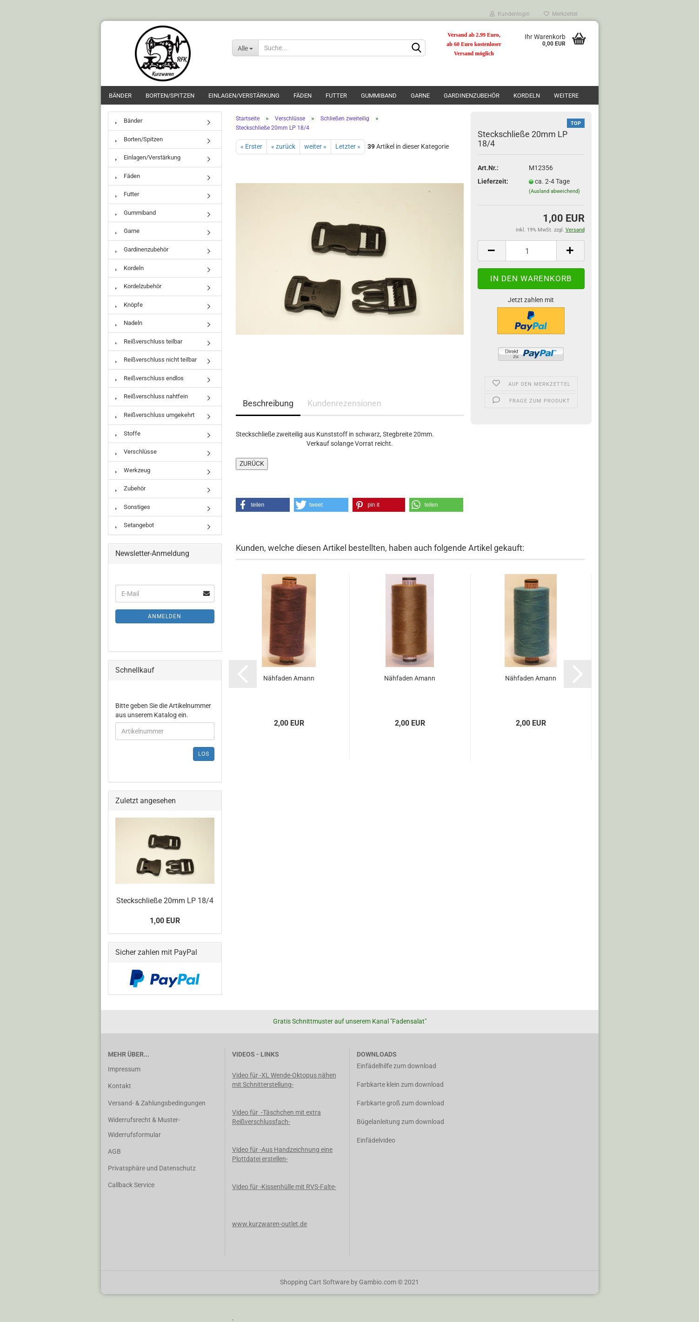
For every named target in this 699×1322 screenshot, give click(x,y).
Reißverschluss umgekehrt (154, 414)
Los (203, 754)
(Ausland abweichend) (554, 191)
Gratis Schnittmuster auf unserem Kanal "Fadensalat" (349, 1021)
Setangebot (134, 525)
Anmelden (164, 616)
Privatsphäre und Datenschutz (152, 1168)
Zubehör (130, 488)
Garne (420, 95)
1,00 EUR (165, 920)
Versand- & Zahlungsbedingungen (157, 1103)
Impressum (124, 1069)
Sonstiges (132, 506)
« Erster (251, 146)
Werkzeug (132, 470)
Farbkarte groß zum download (400, 1103)
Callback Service (131, 1185)
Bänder (120, 95)
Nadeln (128, 322)
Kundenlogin (510, 14)
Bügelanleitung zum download (400, 1121)
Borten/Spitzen (170, 95)
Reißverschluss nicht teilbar (156, 359)
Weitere (566, 95)
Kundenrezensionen (344, 403)
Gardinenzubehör (471, 95)
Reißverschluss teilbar (148, 341)
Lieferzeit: (493, 181)
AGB (114, 1151)
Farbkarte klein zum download (400, 1084)
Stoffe (127, 433)
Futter (336, 95)
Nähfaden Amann (288, 678)
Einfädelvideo (376, 1140)
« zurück (283, 146)
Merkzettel (561, 14)
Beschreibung (268, 403)
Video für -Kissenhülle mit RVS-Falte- (284, 1186)
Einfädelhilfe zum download (396, 1066)
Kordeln (526, 95)
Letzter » (347, 146)
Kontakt (119, 1086)
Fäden (302, 95)
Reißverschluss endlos (149, 378)
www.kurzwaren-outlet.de (269, 1224)
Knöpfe (129, 304)
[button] (263, 505)
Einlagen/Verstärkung (244, 95)
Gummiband (379, 95)
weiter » (315, 146)
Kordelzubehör (138, 286)
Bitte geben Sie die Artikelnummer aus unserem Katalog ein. (163, 710)
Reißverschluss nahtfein (151, 396)
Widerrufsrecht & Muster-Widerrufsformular (144, 1127)
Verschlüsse (136, 451)
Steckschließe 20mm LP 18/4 (164, 900)
